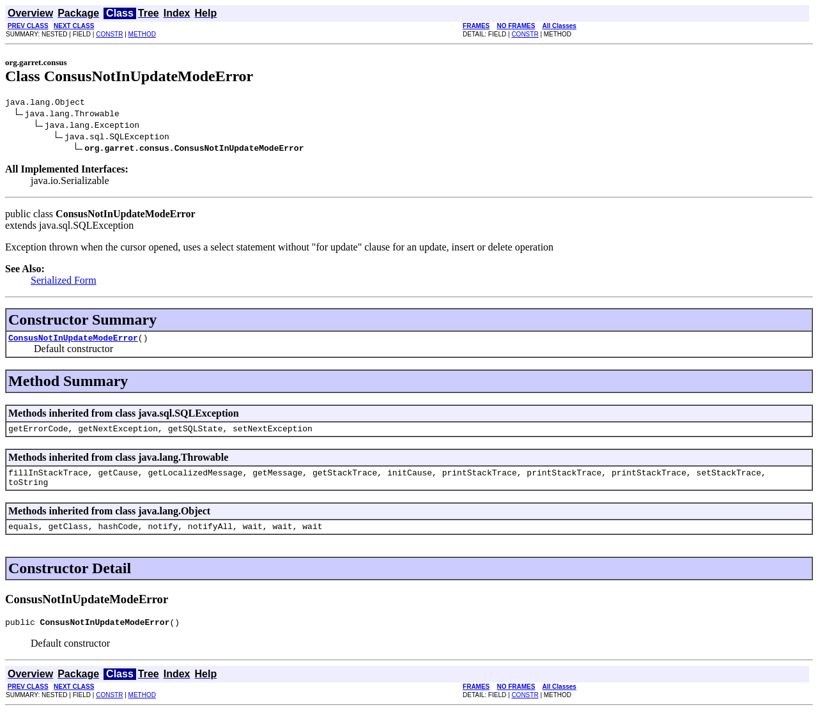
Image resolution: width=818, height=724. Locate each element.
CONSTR (109, 34)
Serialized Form (63, 282)
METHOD (142, 34)
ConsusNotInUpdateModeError (73, 341)
